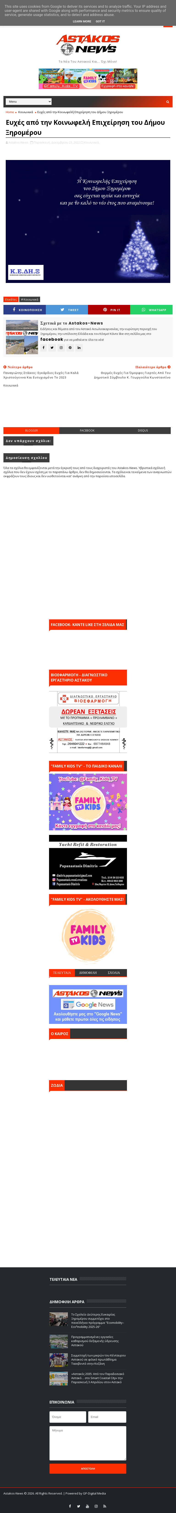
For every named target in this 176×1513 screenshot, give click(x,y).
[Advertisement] (88, 411)
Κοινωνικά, (91, 142)
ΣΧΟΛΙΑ (114, 972)
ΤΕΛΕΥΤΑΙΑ (62, 972)
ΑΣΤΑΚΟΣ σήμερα (88, 1058)
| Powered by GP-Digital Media (84, 1493)
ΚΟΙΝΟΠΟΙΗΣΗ (27, 310)
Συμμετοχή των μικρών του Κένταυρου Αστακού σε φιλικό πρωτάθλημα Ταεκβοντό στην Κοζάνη (98, 1359)
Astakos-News (13, 1493)
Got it (100, 21)
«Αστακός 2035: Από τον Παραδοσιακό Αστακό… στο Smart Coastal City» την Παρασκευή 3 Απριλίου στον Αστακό (97, 1378)
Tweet (69, 310)
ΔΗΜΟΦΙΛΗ (88, 972)
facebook (87, 430)
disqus (143, 430)
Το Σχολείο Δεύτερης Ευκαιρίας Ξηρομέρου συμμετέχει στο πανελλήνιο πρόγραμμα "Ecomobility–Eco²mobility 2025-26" (97, 1320)
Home (10, 112)
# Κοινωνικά (29, 299)
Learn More (82, 21)
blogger (31, 430)
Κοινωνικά (25, 112)
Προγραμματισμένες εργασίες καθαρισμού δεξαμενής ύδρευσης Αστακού (95, 1341)
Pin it (111, 310)
